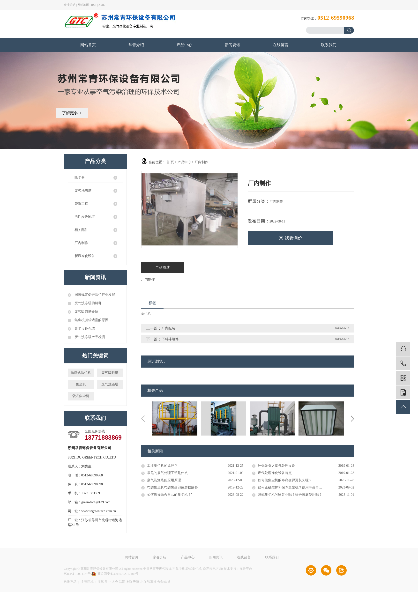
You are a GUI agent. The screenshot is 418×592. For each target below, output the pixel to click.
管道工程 (81, 204)
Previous (143, 418)
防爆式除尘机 (81, 373)
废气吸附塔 (109, 373)
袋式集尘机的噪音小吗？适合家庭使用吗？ (290, 494)
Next (352, 418)
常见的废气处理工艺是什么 (167, 473)
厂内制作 (81, 243)
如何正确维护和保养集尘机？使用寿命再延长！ (293, 487)
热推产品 (70, 582)
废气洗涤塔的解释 (88, 303)
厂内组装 (168, 328)
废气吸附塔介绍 (86, 311)
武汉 (122, 582)
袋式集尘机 (80, 396)
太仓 (115, 582)
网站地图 (83, 5)
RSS (93, 5)
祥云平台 (245, 568)
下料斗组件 (170, 339)
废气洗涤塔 (83, 190)
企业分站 (69, 5)
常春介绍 (159, 559)
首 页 (170, 162)
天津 (136, 582)
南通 (167, 582)
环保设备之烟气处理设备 (276, 465)
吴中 (107, 582)
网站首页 (88, 45)
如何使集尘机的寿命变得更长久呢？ (285, 480)
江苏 (100, 582)
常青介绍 (136, 45)
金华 (160, 582)
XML (101, 5)
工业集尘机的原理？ (162, 465)
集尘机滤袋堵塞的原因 (91, 320)
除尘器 (80, 177)
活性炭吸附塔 (85, 217)
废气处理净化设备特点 (275, 473)
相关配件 (81, 230)
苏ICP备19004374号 (77, 574)
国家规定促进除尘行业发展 (94, 294)
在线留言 (280, 45)
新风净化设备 (85, 256)
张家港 (152, 582)
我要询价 (290, 238)
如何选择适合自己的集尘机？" (170, 494)
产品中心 (184, 45)
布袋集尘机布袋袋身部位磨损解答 (172, 487)
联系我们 (328, 45)
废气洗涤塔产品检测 (89, 337)
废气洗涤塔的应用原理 (164, 480)
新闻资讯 (232, 45)
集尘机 (81, 384)
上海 (129, 582)
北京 (143, 582)
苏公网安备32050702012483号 (114, 574)
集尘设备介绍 (84, 328)
